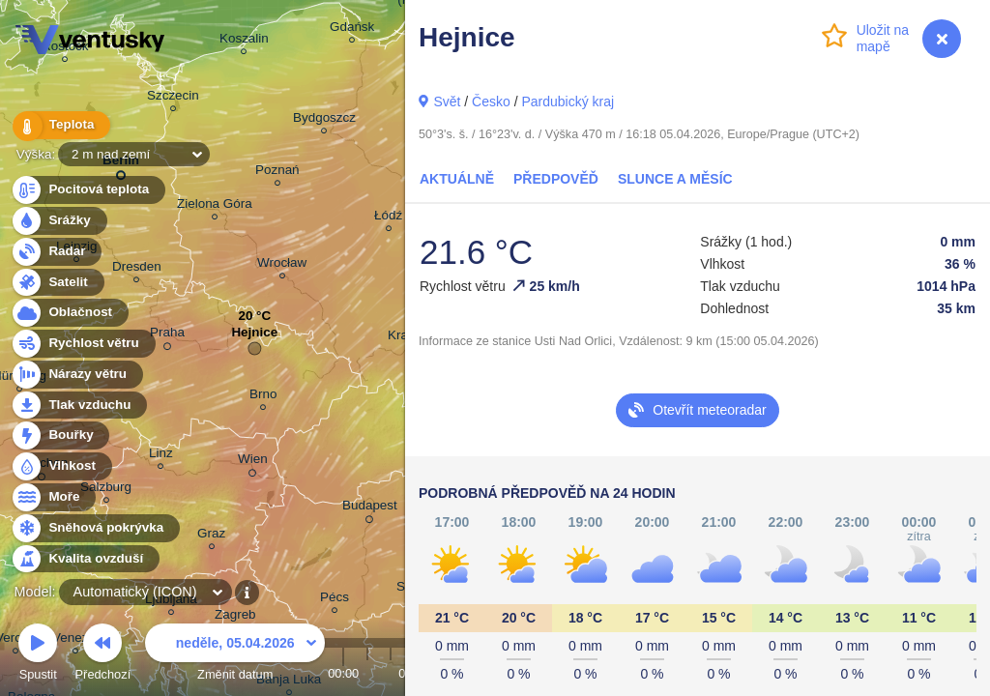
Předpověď (555, 179)
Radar (56, 252)
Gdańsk (352, 29)
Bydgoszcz (324, 120)
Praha (167, 335)
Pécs (334, 600)
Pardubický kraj (567, 101)
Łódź (388, 218)
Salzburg (105, 489)
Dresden (136, 269)
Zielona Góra (214, 206)
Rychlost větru (82, 344)
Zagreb (235, 617)
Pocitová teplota (87, 190)
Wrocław (281, 265)
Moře (53, 497)
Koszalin (244, 41)
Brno (263, 397)
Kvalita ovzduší (84, 559)
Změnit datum (235, 655)
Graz (211, 536)
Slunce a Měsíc (675, 179)
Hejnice (254, 337)
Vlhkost (61, 466)
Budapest (369, 508)
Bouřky (60, 435)
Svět (446, 101)
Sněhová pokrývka (94, 528)
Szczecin (173, 98)
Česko (491, 101)
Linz (161, 456)
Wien (253, 462)
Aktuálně (457, 179)
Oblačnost (69, 313)
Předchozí (103, 655)
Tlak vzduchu (78, 406)
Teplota (60, 125)
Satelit (57, 283)
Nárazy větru (76, 375)
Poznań (277, 172)
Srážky (58, 221)
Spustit (37, 655)
